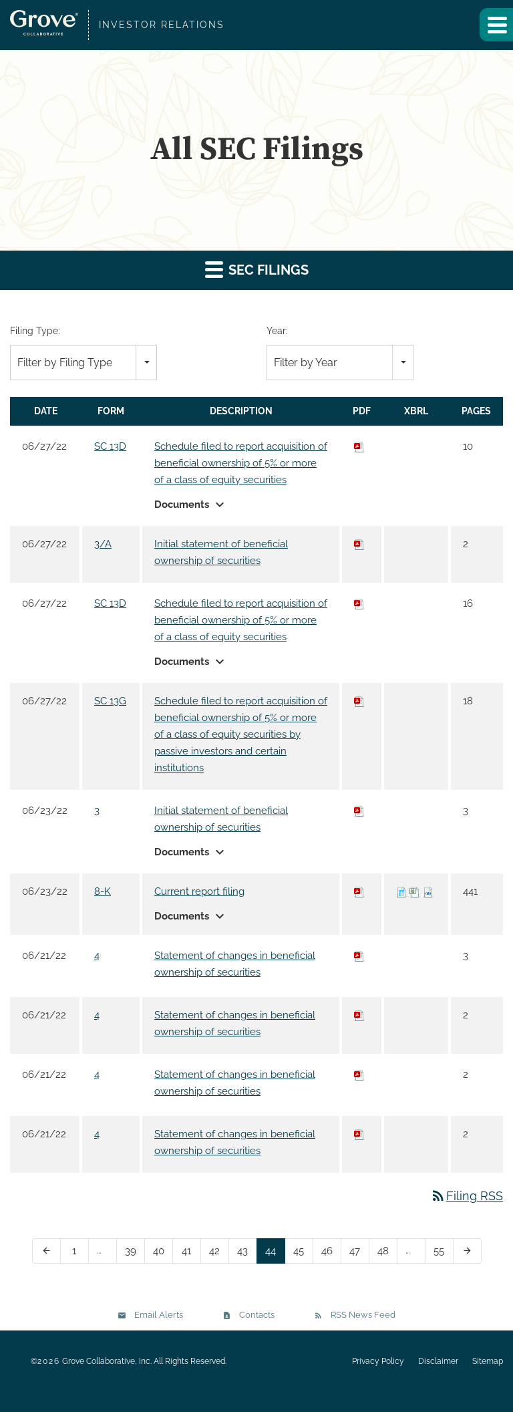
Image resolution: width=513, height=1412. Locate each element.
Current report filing (199, 891)
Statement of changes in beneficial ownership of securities (234, 964)
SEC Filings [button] (257, 269)
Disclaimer (438, 1361)
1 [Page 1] (78, 1254)
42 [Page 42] (218, 1254)
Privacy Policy (378, 1361)
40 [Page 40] (162, 1254)
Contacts (257, 1315)
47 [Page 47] (359, 1254)
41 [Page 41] (190, 1254)
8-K (102, 891)
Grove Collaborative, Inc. (107, 1361)
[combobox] (83, 362)
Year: (277, 330)
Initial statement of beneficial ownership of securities (221, 552)
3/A (103, 544)
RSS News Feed (363, 1315)
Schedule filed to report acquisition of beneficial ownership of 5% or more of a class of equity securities (240, 463)
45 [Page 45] (303, 1254)
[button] (496, 24)
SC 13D (110, 446)
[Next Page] (467, 1251)
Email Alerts (158, 1315)
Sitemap (487, 1361)
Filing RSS (466, 1196)
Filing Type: (35, 330)
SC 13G (110, 701)
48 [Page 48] (387, 1254)
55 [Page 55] (443, 1254)
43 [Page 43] (246, 1254)
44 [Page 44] (275, 1254)
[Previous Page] (46, 1251)
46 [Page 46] (331, 1254)
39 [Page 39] (134, 1254)
